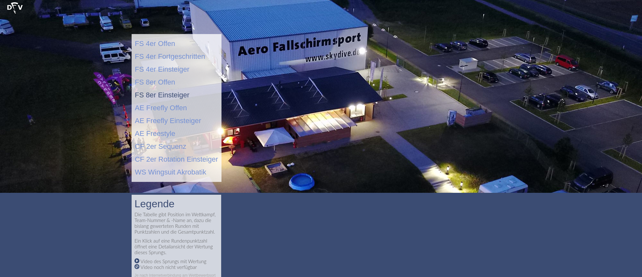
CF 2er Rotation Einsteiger (176, 159)
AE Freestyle (155, 134)
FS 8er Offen (155, 82)
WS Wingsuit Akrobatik (170, 172)
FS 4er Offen (155, 44)
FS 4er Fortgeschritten (170, 56)
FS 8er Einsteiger (162, 95)
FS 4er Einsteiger (162, 69)
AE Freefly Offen (161, 108)
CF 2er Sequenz (160, 146)
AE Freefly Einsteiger (168, 121)
